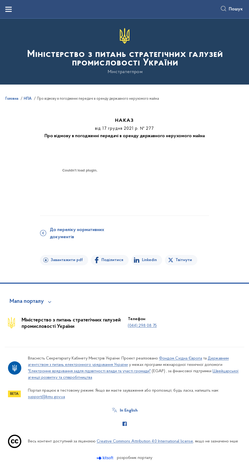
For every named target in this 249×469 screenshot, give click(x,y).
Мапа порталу (27, 301)
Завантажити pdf (67, 260)
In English (129, 410)
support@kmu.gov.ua (46, 397)
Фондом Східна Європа (180, 358)
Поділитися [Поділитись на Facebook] (112, 260)
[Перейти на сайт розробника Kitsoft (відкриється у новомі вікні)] (105, 458)
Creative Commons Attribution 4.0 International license (145, 441)
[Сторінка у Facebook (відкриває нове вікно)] (124, 424)
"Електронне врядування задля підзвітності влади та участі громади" (89, 371)
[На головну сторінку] (124, 51)
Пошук (236, 9)
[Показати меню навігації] (8, 9)
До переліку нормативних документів (77, 234)
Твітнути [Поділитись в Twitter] (183, 260)
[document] (80, 189)
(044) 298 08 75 (142, 326)
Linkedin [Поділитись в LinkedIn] (149, 260)
